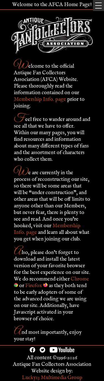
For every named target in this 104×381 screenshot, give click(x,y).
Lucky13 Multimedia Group (52, 377)
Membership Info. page (40, 99)
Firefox (36, 285)
